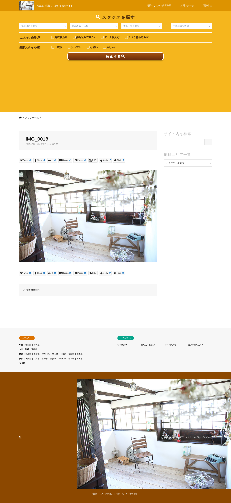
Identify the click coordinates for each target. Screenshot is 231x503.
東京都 (36, 354)
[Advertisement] (115, 84)
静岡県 (36, 345)
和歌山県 (62, 358)
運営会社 (207, 5)
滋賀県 (53, 358)
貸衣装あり (122, 345)
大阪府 (28, 358)
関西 (21, 358)
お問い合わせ (187, 5)
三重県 (79, 358)
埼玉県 (55, 354)
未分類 (22, 363)
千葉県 (63, 354)
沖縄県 (34, 349)
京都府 (45, 358)
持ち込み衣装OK (148, 345)
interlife (36, 290)
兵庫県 (36, 358)
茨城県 (71, 354)
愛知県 (28, 345)
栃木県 (79, 354)
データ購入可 (170, 345)
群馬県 (28, 354)
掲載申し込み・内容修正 (159, 5)
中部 (21, 345)
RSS (20, 437)
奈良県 (71, 358)
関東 (21, 354)
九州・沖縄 (24, 349)
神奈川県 (46, 354)
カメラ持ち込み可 (196, 345)
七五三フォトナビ (185, 437)
